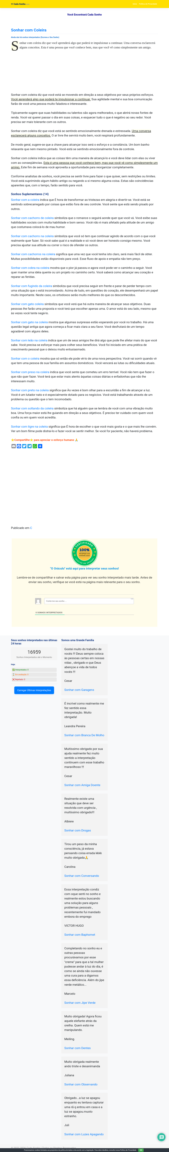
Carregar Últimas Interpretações (34, 690)
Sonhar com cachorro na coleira (32, 236)
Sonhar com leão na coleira (29, 340)
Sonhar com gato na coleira (29, 322)
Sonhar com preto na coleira (30, 390)
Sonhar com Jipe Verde (79, 1003)
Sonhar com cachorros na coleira (33, 254)
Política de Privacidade (148, 4)
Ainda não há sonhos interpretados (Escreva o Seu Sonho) (35, 37)
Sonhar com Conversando (81, 876)
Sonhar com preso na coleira (30, 372)
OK (141, 1150)
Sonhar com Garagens (79, 690)
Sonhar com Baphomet (79, 934)
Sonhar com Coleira (28, 30)
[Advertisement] (84, 73)
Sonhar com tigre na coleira (29, 426)
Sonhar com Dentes (77, 1048)
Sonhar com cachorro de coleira (32, 218)
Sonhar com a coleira (25, 200)
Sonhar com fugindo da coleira (31, 286)
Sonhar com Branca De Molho (84, 735)
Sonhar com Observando (80, 1084)
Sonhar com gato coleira (27, 304)
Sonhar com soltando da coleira (32, 408)
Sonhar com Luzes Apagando (84, 1134)
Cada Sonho (18, 4)
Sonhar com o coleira (25, 358)
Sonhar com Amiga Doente (82, 785)
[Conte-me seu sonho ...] (89, 601)
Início (135, 4)
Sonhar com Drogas (77, 830)
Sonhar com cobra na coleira (30, 268)
